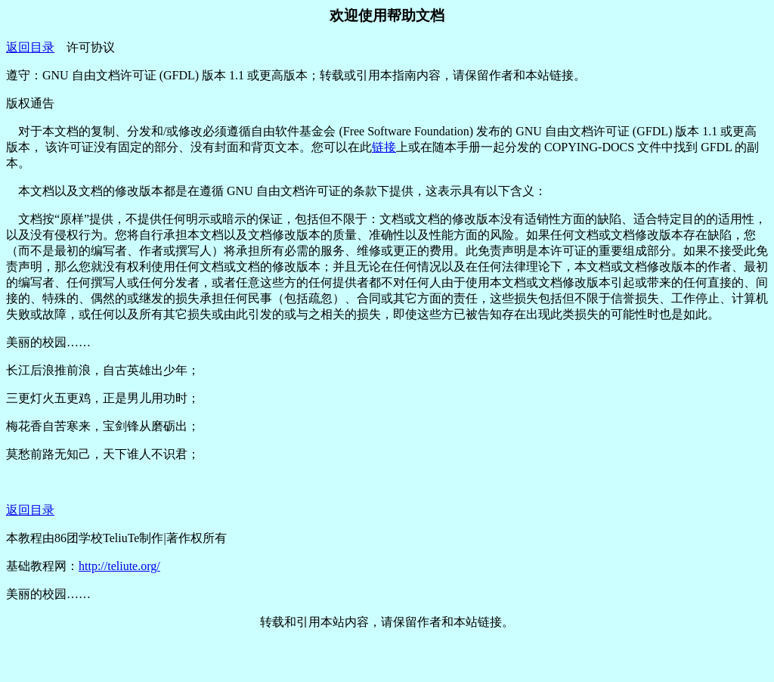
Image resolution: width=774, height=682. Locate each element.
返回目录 (30, 47)
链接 (384, 147)
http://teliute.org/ (119, 566)
